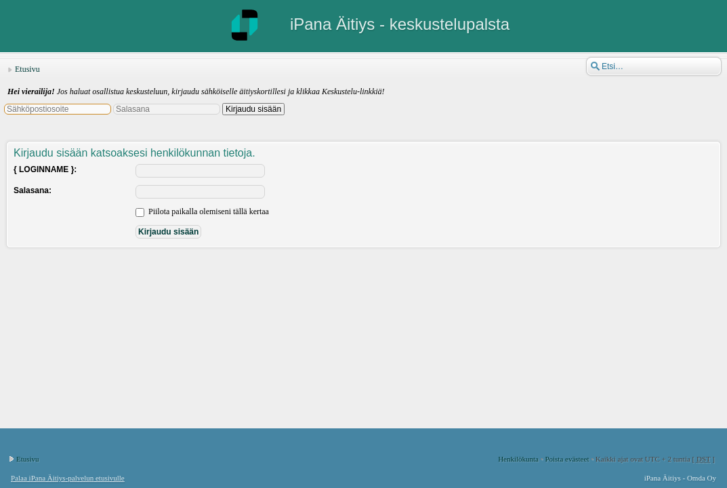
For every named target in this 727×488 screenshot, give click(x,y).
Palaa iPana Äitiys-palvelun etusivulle (68, 478)
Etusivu (27, 69)
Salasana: (32, 190)
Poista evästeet (567, 459)
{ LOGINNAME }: (45, 169)
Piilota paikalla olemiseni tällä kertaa (202, 211)
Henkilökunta (518, 459)
